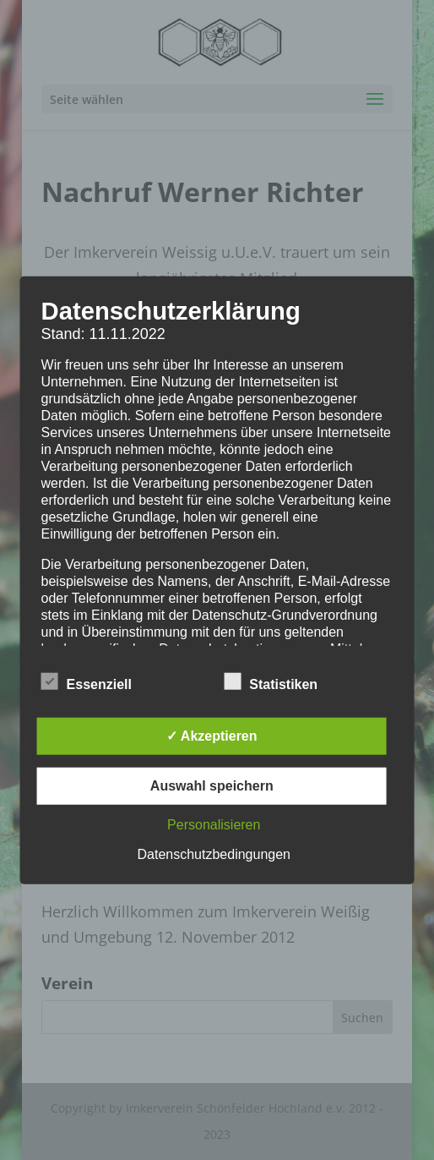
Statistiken (270, 681)
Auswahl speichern (212, 785)
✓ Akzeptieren (212, 735)
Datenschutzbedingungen (214, 853)
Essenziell (86, 681)
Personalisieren (213, 824)
